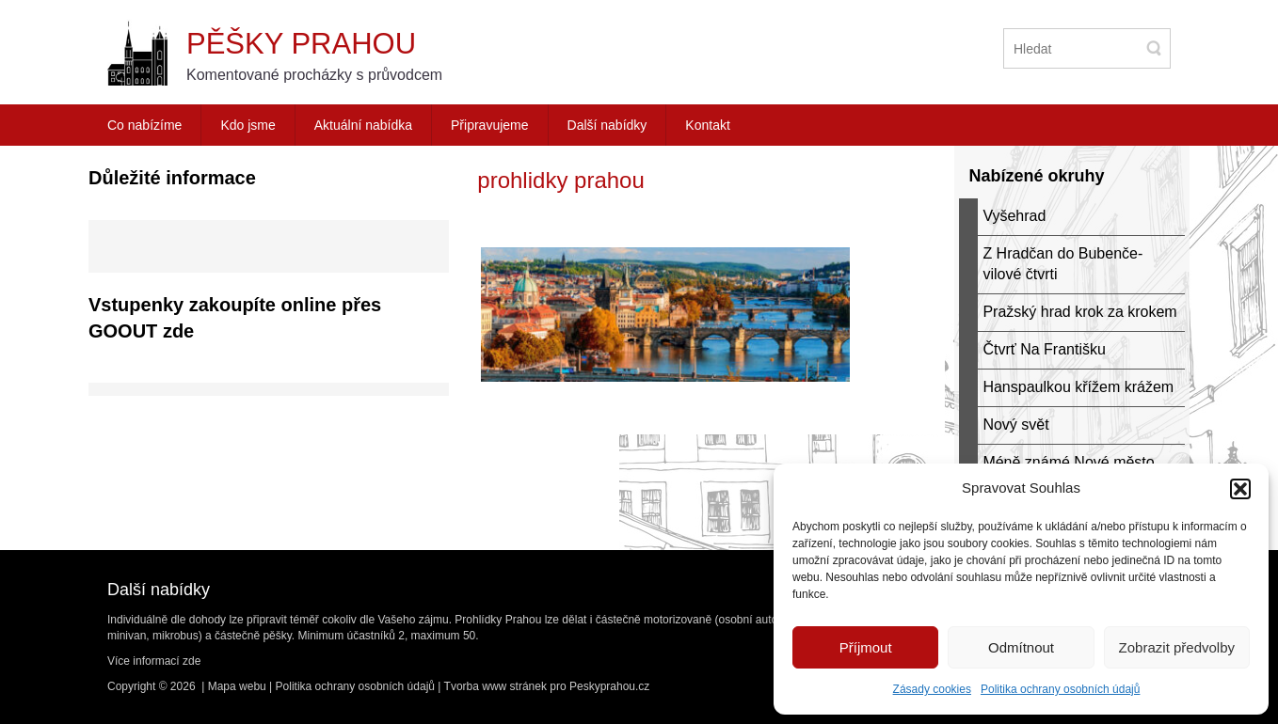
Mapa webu (237, 686)
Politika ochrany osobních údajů (1060, 689)
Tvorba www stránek (495, 686)
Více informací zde (153, 661)
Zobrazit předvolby (1177, 647)
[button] (1240, 489)
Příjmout (865, 647)
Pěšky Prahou (301, 43)
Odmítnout (1021, 647)
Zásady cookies (932, 689)
